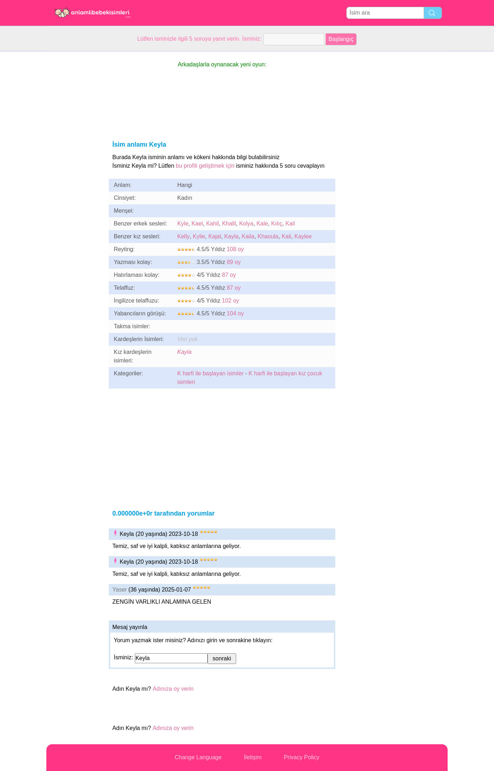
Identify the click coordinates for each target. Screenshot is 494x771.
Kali (286, 236)
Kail (290, 223)
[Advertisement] (74, 158)
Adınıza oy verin (173, 689)
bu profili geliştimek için (205, 166)
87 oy (229, 275)
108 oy (235, 249)
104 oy (235, 313)
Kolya (246, 223)
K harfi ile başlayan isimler (210, 373)
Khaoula (268, 236)
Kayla (231, 236)
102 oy (230, 301)
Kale (262, 223)
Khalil (229, 223)
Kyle (182, 223)
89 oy (234, 262)
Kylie (199, 236)
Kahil (212, 223)
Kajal (214, 236)
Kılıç (276, 223)
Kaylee (303, 236)
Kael (197, 223)
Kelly (183, 236)
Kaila (248, 236)
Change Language (198, 757)
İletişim (253, 757)
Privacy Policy (302, 757)
